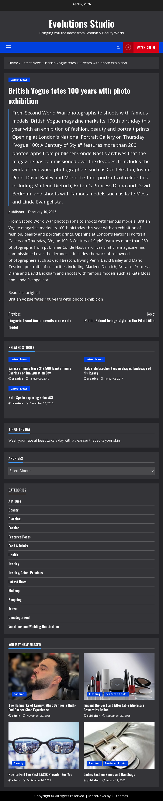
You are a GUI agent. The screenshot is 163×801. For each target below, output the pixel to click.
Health (13, 554)
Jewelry (13, 563)
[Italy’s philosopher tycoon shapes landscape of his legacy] (119, 359)
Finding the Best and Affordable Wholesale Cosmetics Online (114, 707)
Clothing (14, 518)
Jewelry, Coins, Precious (25, 572)
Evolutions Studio (81, 23)
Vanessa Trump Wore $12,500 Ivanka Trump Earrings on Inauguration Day (39, 371)
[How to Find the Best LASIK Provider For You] (43, 745)
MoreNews (97, 796)
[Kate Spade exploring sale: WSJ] (43, 388)
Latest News (19, 80)
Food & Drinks (18, 545)
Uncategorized (19, 617)
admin (16, 716)
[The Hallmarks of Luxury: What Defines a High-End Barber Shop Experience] (43, 676)
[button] (8, 47)
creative (17, 378)
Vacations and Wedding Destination (33, 626)
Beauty (13, 510)
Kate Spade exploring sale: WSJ (30, 397)
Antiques (14, 501)
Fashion (13, 527)
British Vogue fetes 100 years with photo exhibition (55, 299)
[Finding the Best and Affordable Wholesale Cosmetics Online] (119, 676)
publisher (16, 211)
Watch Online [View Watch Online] (139, 47)
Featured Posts (19, 537)
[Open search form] (118, 47)
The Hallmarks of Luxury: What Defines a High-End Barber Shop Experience (42, 707)
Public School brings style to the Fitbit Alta (118, 317)
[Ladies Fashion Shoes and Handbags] (119, 745)
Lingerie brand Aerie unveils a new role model (45, 320)
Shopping (15, 599)
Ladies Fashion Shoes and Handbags (109, 774)
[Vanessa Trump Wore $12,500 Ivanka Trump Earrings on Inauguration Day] (43, 359)
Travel (12, 608)
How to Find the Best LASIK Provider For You (40, 774)
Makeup (14, 590)
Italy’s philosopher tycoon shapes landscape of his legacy (117, 371)
